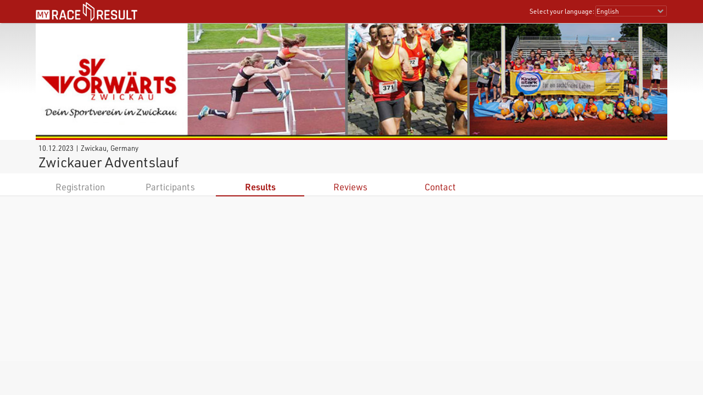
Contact (440, 187)
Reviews (350, 187)
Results (260, 187)
